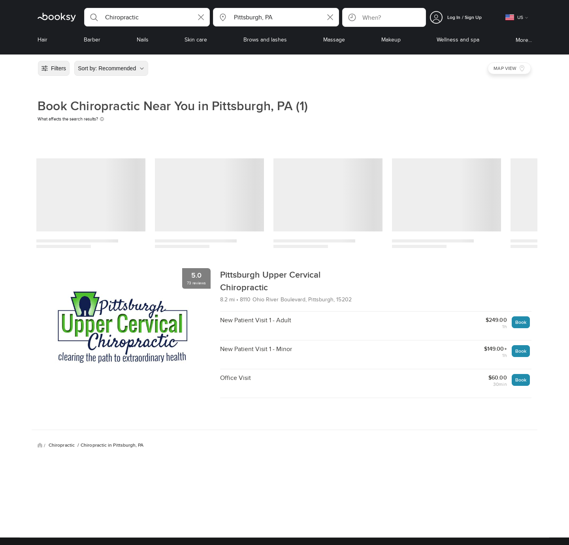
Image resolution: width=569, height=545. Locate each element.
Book (520, 322)
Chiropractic (62, 445)
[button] (147, 17)
